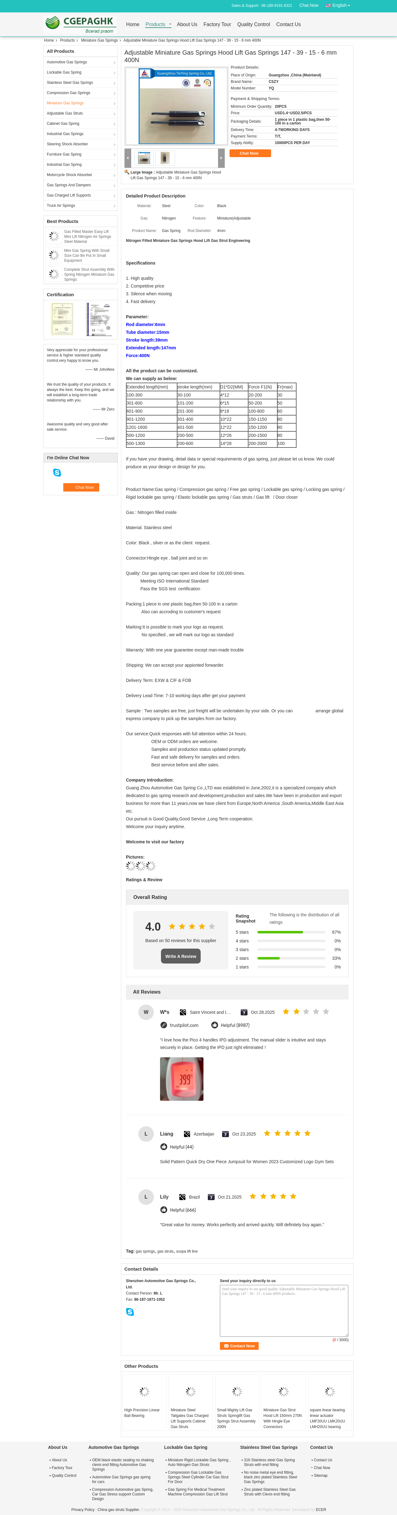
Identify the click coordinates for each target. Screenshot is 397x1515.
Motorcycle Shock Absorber (69, 175)
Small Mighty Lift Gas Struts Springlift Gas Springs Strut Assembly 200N (236, 1418)
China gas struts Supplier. (119, 1510)
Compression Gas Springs (68, 93)
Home (133, 24)
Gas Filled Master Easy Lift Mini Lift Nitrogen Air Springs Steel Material (87, 236)
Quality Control (253, 24)
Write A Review (180, 956)
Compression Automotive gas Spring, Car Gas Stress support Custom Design (122, 1494)
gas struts (166, 1251)
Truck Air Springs (61, 205)
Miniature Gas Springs (99, 40)
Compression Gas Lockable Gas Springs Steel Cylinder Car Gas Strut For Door (198, 1477)
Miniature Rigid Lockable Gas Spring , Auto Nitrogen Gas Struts (199, 1462)
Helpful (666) (183, 1210)
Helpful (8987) (235, 1025)
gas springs (145, 1251)
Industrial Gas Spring (64, 164)
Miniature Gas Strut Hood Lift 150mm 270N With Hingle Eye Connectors (283, 1418)
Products (155, 24)
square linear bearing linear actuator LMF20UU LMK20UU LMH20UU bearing (327, 1418)
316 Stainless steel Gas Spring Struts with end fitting (269, 1462)
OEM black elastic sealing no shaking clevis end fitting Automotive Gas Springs (123, 1465)
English (343, 4)
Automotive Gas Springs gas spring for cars (121, 1479)
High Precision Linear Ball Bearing (142, 1413)
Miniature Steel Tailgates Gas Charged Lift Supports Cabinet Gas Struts (189, 1418)
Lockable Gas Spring (64, 72)
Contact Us (288, 24)
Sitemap (321, 1475)
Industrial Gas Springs (65, 134)
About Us (187, 24)
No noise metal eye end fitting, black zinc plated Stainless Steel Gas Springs (270, 1477)
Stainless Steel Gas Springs (70, 82)
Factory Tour (217, 24)
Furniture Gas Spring (64, 154)
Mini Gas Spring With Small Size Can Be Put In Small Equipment (86, 255)
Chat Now (308, 5)
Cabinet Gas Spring (63, 123)
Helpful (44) (182, 1147)
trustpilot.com (184, 1025)
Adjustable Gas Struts (65, 113)
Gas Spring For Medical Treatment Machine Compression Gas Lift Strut (198, 1491)
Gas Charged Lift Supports (69, 195)
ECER (321, 1510)
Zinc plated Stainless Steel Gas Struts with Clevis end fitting (270, 1491)
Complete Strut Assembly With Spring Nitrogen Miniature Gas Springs (89, 274)
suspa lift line (187, 1251)
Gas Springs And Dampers (69, 185)
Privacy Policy (83, 1510)
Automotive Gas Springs (67, 62)
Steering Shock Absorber (67, 144)
